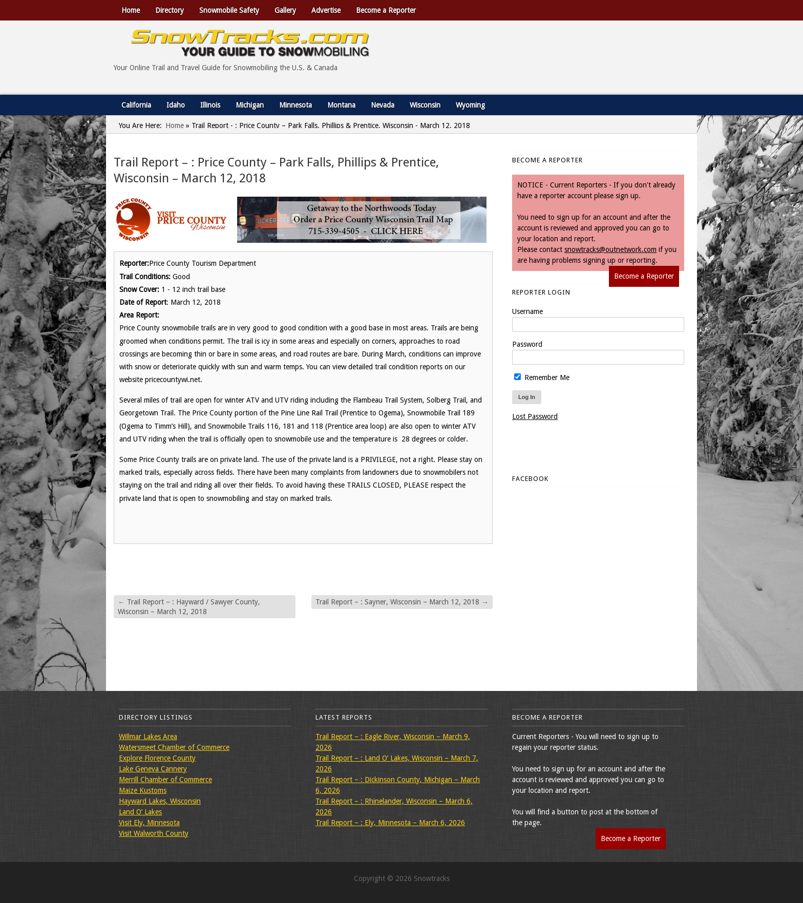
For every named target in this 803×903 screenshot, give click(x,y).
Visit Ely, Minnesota (149, 822)
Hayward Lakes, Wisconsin (160, 801)
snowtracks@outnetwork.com (610, 249)
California (136, 105)
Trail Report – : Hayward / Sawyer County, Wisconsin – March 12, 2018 (189, 606)
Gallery (285, 10)
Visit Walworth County (153, 833)
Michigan (250, 105)
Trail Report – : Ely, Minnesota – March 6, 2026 (390, 822)
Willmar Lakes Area (148, 736)
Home (130, 10)
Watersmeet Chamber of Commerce (174, 747)
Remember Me (541, 377)
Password (527, 344)
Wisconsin (425, 105)
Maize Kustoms (142, 790)
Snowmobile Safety (229, 10)
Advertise (326, 10)
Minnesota (295, 105)
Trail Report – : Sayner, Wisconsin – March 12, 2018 (402, 602)
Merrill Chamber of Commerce (165, 779)
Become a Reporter (386, 10)
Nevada (382, 105)
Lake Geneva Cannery (153, 769)
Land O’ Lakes (140, 812)
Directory (169, 10)
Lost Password (535, 416)
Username (527, 311)
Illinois (210, 105)
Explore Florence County (157, 758)
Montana (341, 105)
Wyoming (470, 105)
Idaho (175, 105)
